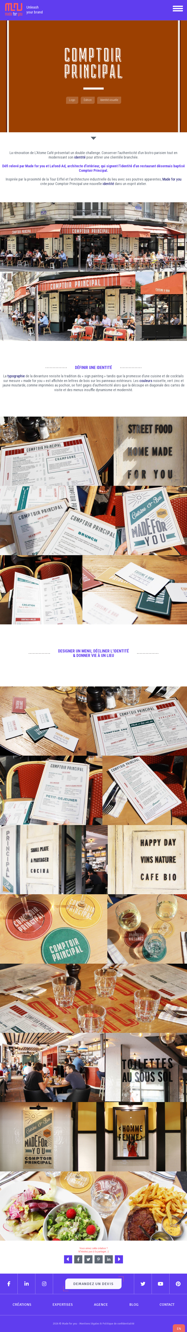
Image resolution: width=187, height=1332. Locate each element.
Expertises (62, 1304)
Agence (101, 1304)
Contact (167, 1304)
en (179, 1329)
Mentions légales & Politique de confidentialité (106, 1323)
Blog (133, 1304)
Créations (22, 1304)
